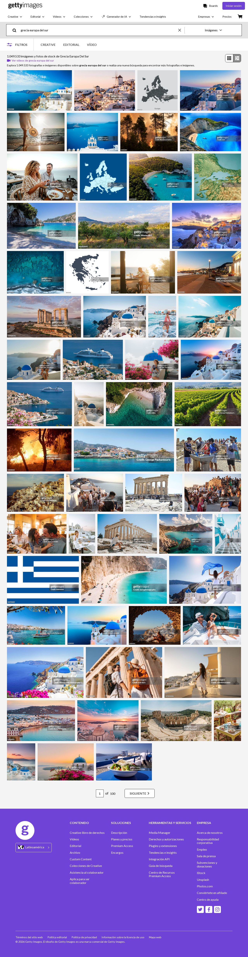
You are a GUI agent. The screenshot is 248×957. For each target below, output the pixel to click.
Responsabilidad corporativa (208, 840)
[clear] (181, 30)
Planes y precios (121, 839)
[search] (16, 30)
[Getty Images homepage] (25, 6)
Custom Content (81, 859)
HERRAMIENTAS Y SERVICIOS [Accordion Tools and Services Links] (170, 823)
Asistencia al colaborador (87, 872)
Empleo (202, 849)
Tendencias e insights (163, 852)
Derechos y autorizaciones (166, 839)
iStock (201, 873)
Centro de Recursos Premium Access (162, 874)
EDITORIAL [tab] (71, 44)
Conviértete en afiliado (212, 893)
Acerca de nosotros (210, 832)
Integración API (159, 859)
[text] (98, 30)
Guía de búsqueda (160, 865)
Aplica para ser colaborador (80, 880)
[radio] (229, 58)
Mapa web (155, 937)
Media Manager (159, 832)
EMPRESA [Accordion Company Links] (204, 823)
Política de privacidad (84, 937)
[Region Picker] (34, 847)
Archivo (75, 852)
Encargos (117, 852)
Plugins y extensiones (163, 846)
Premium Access (122, 846)
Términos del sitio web (29, 937)
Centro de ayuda (208, 899)
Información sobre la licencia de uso (123, 937)
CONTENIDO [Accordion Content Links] (79, 823)
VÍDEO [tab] (92, 44)
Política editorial (57, 937)
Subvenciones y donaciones (207, 864)
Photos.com (205, 886)
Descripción (119, 832)
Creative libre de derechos (87, 832)
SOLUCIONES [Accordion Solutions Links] (121, 823)
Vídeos (74, 839)
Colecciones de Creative (86, 865)
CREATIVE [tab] (48, 44)
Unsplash (203, 879)
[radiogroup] (233, 58)
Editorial (75, 846)
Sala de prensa (206, 856)
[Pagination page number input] (100, 793)
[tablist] (68, 44)
